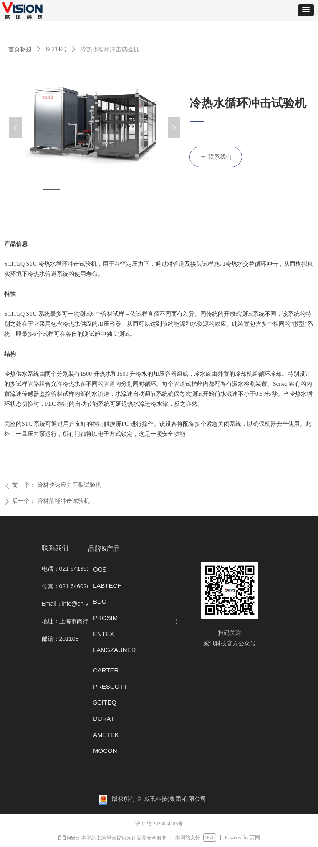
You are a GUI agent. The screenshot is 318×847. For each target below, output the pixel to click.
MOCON (105, 750)
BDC (99, 601)
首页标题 (20, 49)
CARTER (106, 670)
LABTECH (107, 585)
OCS (100, 569)
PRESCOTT (110, 686)
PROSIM (105, 617)
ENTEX (103, 633)
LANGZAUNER (114, 649)
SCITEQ (56, 49)
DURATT (105, 718)
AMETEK (106, 734)
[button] (306, 10)
